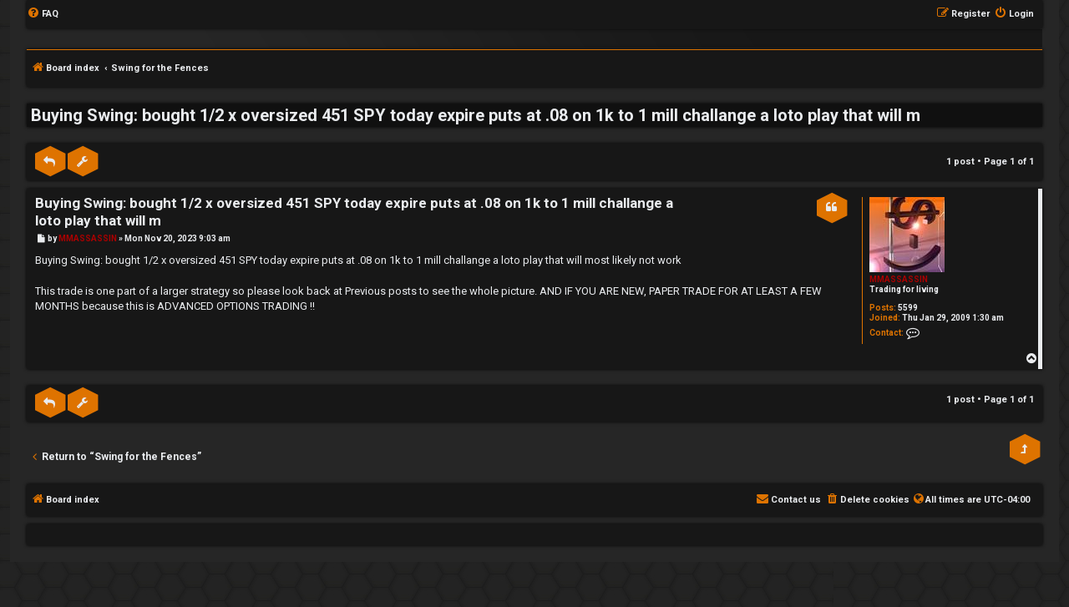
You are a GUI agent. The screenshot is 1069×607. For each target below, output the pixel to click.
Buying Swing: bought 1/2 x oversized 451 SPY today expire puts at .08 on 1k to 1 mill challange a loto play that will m (475, 115)
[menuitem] (42, 14)
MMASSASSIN (898, 279)
